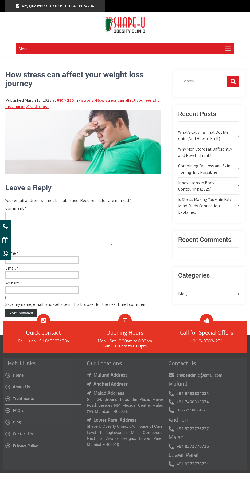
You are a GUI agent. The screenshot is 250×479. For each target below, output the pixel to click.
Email (12, 274)
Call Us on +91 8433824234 (43, 347)
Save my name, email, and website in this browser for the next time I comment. (76, 311)
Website (12, 289)
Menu (24, 49)
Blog (182, 293)
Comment (15, 208)
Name (12, 259)
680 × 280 (65, 100)
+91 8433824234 (206, 347)
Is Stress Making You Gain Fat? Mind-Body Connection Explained (205, 206)
